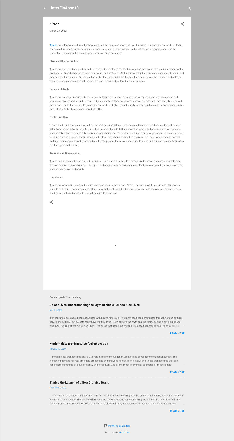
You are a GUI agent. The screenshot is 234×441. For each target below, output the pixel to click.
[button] (183, 24)
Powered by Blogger (117, 425)
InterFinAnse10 (65, 8)
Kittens (53, 45)
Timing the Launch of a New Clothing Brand (79, 382)
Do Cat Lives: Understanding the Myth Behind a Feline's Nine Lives (95, 305)
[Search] (189, 9)
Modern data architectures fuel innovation (79, 343)
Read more (177, 333)
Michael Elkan (124, 432)
